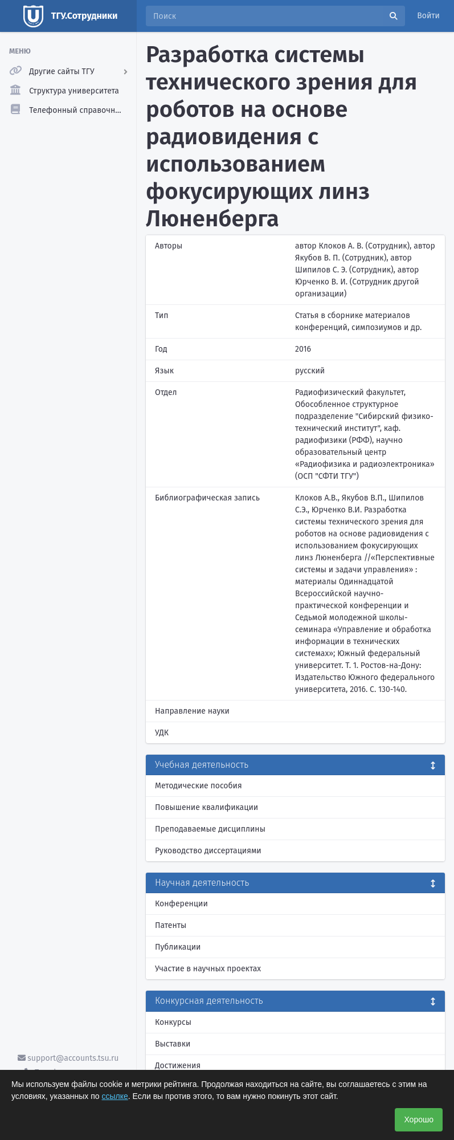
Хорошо (418, 1119)
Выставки (172, 1044)
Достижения (178, 1065)
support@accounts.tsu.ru (68, 1058)
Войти (428, 16)
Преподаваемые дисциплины (210, 829)
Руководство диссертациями (208, 851)
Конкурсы (173, 1022)
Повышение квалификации (206, 807)
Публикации (178, 947)
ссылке (115, 1096)
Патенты (170, 925)
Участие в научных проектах (208, 969)
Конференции (181, 904)
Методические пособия (198, 786)
